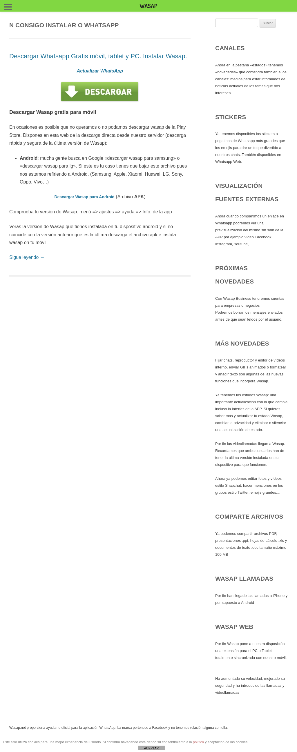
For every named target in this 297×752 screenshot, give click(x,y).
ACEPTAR (151, 748)
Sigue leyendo (27, 257)
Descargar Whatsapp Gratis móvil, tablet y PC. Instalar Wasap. (98, 56)
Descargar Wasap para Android (84, 197)
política (198, 742)
